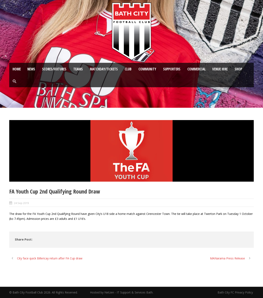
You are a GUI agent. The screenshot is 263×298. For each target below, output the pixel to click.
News (31, 69)
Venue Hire (220, 69)
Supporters (171, 69)
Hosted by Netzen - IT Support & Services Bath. (121, 292)
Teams (78, 69)
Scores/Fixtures (54, 69)
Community (147, 69)
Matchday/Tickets (104, 69)
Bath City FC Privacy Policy (236, 292)
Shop (238, 69)
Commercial (196, 69)
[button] (14, 81)
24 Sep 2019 (21, 203)
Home (17, 69)
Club (128, 69)
